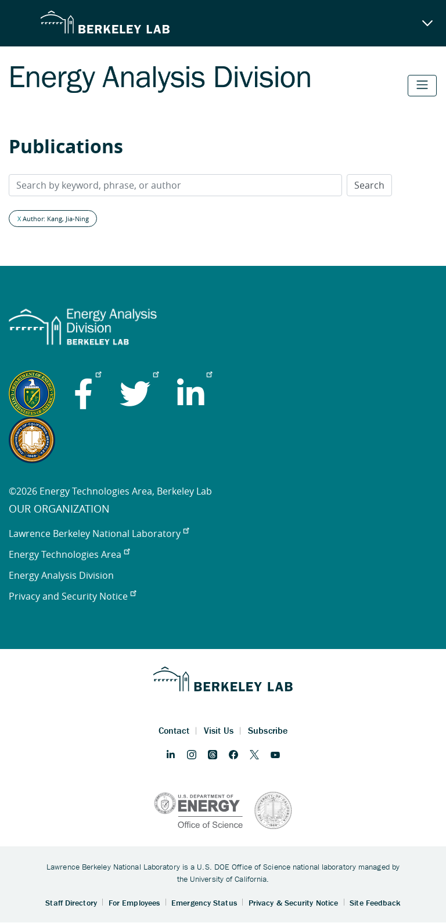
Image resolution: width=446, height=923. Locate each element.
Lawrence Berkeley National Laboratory (99, 533)
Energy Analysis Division (61, 575)
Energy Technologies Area (69, 554)
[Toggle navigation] (422, 85)
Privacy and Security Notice (72, 596)
